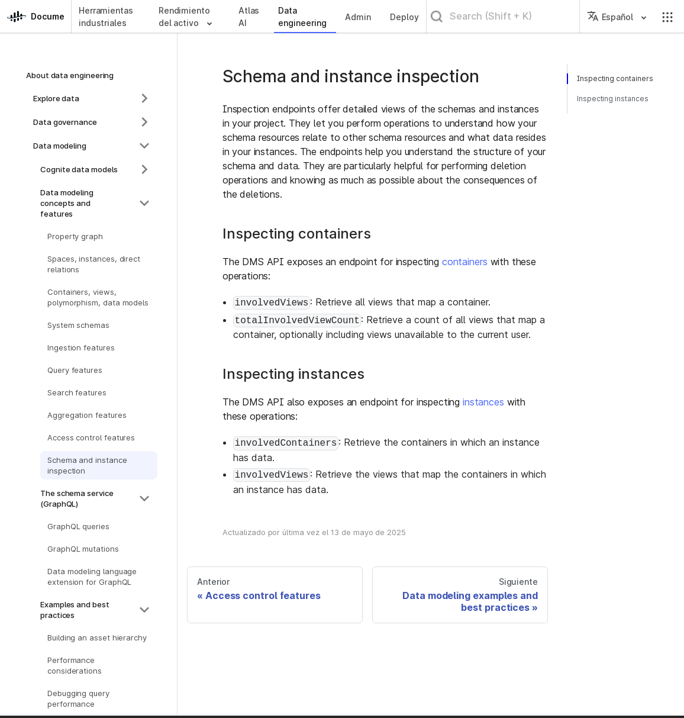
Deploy (404, 17)
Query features (74, 370)
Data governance (65, 122)
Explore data (56, 98)
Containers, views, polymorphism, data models (98, 297)
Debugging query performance (78, 698)
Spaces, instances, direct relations (93, 264)
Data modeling (59, 145)
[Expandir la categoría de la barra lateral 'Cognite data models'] (144, 169)
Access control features (91, 437)
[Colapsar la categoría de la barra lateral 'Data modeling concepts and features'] (144, 203)
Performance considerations (74, 665)
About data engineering (70, 75)
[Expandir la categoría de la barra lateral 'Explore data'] (144, 98)
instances (483, 402)
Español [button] (610, 17)
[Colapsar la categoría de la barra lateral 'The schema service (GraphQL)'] (144, 498)
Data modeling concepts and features (66, 203)
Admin (358, 17)
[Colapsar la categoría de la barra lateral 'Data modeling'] (144, 145)
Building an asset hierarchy (97, 637)
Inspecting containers (614, 78)
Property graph (75, 236)
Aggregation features (86, 415)
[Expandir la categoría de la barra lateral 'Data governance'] (144, 121)
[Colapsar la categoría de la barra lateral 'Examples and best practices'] (144, 609)
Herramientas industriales (106, 16)
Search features (77, 392)
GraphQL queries (78, 526)
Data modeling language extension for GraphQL (92, 576)
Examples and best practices (74, 610)
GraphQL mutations (83, 548)
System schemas (78, 325)
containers (465, 262)
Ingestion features (81, 347)
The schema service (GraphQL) (77, 498)
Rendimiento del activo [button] (184, 16)
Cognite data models (79, 169)
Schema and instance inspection (87, 465)
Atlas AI (249, 16)
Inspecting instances (612, 98)
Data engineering (302, 16)
